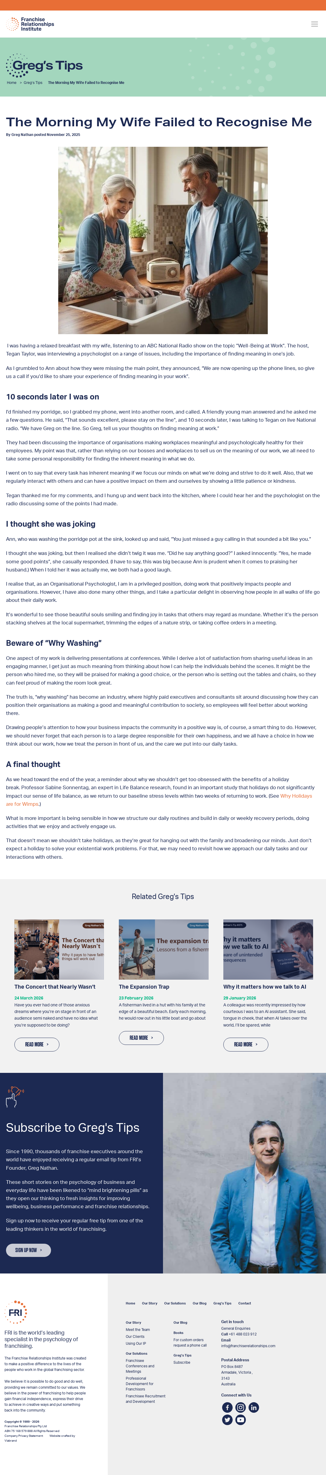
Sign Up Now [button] (26, 1250)
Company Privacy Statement (24, 1435)
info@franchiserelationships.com (248, 1346)
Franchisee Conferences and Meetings (140, 1366)
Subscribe (182, 1362)
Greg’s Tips (33, 83)
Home (12, 83)
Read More (34, 1044)
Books (178, 1333)
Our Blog (200, 1303)
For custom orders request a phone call (190, 1342)
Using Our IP (136, 1343)
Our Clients (135, 1336)
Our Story (149, 1303)
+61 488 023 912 (243, 1334)
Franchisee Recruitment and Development (145, 1398)
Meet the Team (138, 1330)
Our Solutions (175, 1303)
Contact (244, 1303)
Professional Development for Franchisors (139, 1384)
